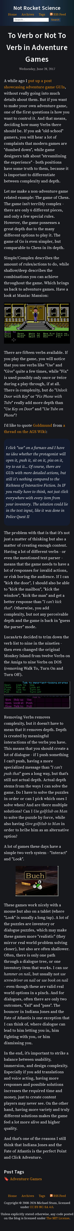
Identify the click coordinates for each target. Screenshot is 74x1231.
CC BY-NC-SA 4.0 (41, 1207)
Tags (42, 14)
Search (55, 19)
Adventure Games (26, 1179)
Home (12, 14)
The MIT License (57, 1218)
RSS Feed (58, 14)
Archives (28, 14)
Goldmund (42, 425)
